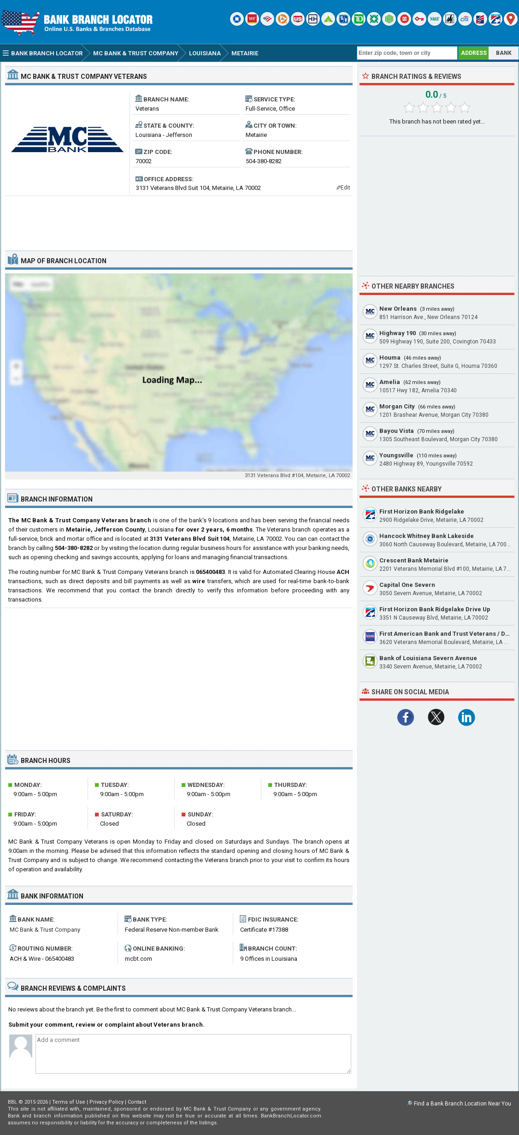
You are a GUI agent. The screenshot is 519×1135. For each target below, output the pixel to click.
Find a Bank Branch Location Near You (462, 1103)
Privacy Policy (106, 1102)
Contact (137, 1102)
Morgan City (397, 406)
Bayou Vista (396, 430)
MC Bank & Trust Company (45, 929)
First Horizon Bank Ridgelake (421, 511)
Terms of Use (68, 1102)
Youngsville (396, 455)
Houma (390, 357)
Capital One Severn (407, 584)
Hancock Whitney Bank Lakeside (426, 535)
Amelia (389, 381)
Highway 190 (397, 333)
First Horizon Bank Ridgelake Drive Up (434, 609)
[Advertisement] (179, 219)
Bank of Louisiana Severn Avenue (428, 658)
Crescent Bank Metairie (413, 560)
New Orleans (398, 308)
